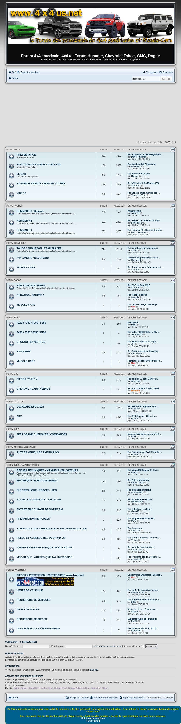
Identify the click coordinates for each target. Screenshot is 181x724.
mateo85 (93, 670)
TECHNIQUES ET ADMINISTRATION (22, 465)
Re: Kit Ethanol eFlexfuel (140, 499)
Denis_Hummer (138, 157)
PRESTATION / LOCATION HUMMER (38, 628)
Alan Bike (135, 185)
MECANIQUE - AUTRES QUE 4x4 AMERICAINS (44, 557)
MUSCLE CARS (26, 267)
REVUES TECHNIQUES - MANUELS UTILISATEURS (47, 470)
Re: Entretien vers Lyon (139, 509)
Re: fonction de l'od (137, 295)
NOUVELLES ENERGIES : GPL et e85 (39, 499)
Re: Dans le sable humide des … (144, 193)
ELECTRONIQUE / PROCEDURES (37, 490)
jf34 (133, 344)
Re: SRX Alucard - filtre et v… (142, 416)
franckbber (136, 630)
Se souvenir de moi (133, 646)
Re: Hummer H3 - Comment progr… (145, 230)
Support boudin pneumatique (142, 619)
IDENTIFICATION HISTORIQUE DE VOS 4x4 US (44, 547)
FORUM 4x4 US (13, 150)
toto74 (134, 472)
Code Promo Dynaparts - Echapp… (145, 575)
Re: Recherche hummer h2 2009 (144, 220)
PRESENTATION (26, 154)
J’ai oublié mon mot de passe (108, 646)
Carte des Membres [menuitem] (30, 72)
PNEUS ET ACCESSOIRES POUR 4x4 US (41, 538)
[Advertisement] (90, 112)
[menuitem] (12, 72)
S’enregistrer (28, 642)
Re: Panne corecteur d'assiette (143, 351)
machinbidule (137, 482)
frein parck (133, 322)
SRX (19, 416)
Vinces (134, 250)
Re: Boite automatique (139, 480)
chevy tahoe (137, 501)
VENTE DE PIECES (28, 609)
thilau (133, 325)
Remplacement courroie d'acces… (145, 361)
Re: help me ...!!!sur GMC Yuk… (143, 379)
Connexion (11, 642)
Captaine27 (136, 353)
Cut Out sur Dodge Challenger (143, 304)
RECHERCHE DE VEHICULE (33, 599)
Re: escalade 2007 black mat (142, 164)
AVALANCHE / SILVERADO (33, 257)
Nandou (135, 176)
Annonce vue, (134, 211)
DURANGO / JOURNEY (30, 295)
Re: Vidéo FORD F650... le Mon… (144, 332)
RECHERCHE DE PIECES (32, 619)
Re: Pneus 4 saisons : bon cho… (144, 538)
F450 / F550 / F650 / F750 (31, 332)
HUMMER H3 (24, 230)
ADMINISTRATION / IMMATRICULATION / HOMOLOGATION (52, 528)
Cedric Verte (137, 549)
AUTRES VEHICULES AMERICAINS (38, 452)
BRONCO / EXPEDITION (31, 341)
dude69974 (136, 166)
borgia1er (135, 409)
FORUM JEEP (12, 429)
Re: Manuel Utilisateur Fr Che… (143, 470)
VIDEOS (21, 193)
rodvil (133, 436)
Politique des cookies (93, 718)
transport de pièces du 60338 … (143, 628)
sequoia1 (135, 213)
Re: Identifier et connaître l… (142, 547)
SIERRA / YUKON (27, 379)
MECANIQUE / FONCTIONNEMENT (37, 480)
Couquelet (136, 260)
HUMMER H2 (24, 220)
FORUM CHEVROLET (16, 243)
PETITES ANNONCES (16, 570)
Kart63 (134, 621)
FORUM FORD (12, 317)
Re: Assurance (135, 528)
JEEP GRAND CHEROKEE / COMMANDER (42, 434)
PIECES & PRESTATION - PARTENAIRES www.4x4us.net (50, 575)
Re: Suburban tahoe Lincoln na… (144, 599)
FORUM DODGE (13, 280)
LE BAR (21, 174)
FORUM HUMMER (14, 206)
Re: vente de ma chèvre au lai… (143, 590)
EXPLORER (24, 351)
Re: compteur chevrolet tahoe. (143, 248)
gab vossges (137, 492)
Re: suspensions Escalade (141, 518)
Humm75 (135, 391)
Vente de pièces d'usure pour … (143, 609)
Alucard (134, 418)
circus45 (135, 511)
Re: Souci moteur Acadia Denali (143, 388)
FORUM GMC (12, 374)
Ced (133, 307)
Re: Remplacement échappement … (145, 267)
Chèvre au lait (137, 592)
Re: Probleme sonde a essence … (144, 557)
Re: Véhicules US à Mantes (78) (143, 183)
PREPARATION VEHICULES (33, 518)
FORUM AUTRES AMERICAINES (21, 447)
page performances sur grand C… (144, 434)
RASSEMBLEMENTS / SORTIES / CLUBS (41, 183)
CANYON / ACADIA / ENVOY (33, 388)
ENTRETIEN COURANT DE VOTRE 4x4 (40, 509)
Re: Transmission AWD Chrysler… (145, 452)
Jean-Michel (137, 334)
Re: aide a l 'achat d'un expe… (143, 341)
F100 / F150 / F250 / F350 (31, 322)
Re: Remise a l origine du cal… (143, 406)
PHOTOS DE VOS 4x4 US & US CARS (39, 164)
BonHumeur (137, 223)
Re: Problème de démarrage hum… (145, 154)
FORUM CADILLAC (15, 401)
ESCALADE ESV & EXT (30, 406)
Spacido (135, 297)
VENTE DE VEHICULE (30, 590)
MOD (133, 521)
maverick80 (136, 559)
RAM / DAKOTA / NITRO (31, 285)
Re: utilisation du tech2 (139, 490)
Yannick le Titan (138, 195)
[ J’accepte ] (93, 721)
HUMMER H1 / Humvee (30, 211)
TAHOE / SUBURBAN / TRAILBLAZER (39, 248)
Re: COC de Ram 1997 (139, 285)
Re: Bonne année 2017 (139, 174)
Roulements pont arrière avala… (144, 257)
